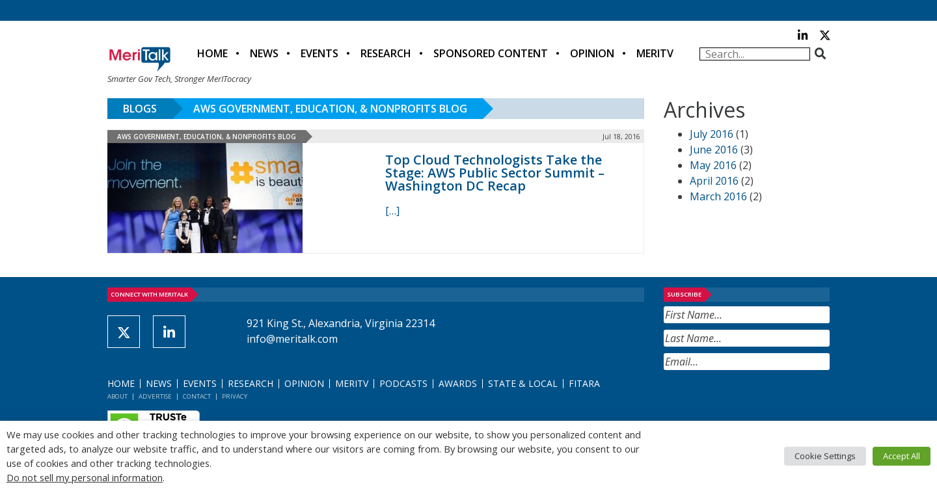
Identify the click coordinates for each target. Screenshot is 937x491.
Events (319, 53)
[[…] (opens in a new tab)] (392, 211)
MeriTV (654, 53)
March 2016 (718, 196)
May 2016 (713, 165)
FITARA (584, 383)
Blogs (140, 108)
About (117, 396)
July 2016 (711, 134)
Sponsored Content (490, 53)
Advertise (155, 396)
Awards (458, 383)
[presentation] (763, 402)
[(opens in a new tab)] (236, 198)
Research (385, 53)
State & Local (523, 383)
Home (212, 53)
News (264, 53)
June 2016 (714, 149)
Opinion (592, 53)
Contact (197, 396)
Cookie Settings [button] (825, 456)
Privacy (234, 396)
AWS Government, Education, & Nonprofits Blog (330, 108)
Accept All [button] (901, 456)
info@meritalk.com (292, 339)
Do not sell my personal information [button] (85, 477)
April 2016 (714, 181)
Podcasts (403, 383)
